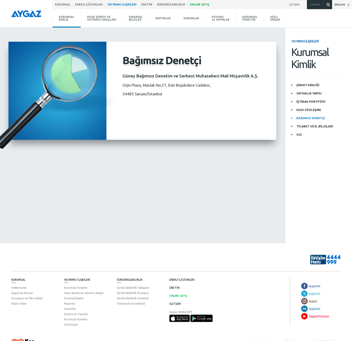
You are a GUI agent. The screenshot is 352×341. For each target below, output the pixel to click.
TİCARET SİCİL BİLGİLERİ (314, 126)
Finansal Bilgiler (74, 297)
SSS (299, 134)
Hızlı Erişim (71, 324)
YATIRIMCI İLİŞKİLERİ (77, 279)
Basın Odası (18, 303)
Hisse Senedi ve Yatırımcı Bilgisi (83, 292)
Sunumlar (70, 308)
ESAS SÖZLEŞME (308, 109)
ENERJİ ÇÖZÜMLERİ (182, 279)
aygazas (314, 285)
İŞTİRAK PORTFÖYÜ (310, 101)
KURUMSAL (18, 279)
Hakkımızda (18, 287)
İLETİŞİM (175, 303)
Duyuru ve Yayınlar (76, 313)
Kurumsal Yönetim (75, 287)
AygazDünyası (319, 316)
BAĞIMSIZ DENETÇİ (310, 118)
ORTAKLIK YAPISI (309, 93)
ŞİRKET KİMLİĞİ (307, 85)
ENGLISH (342, 4)
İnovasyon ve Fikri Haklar (27, 297)
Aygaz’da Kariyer (22, 292)
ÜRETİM (174, 287)
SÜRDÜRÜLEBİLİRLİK (130, 279)
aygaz (313, 300)
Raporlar (70, 303)
